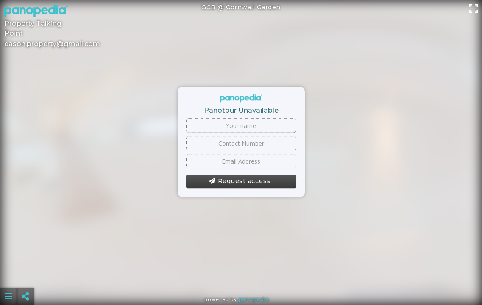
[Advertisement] (241, 275)
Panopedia (254, 299)
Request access (239, 181)
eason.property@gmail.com (52, 44)
